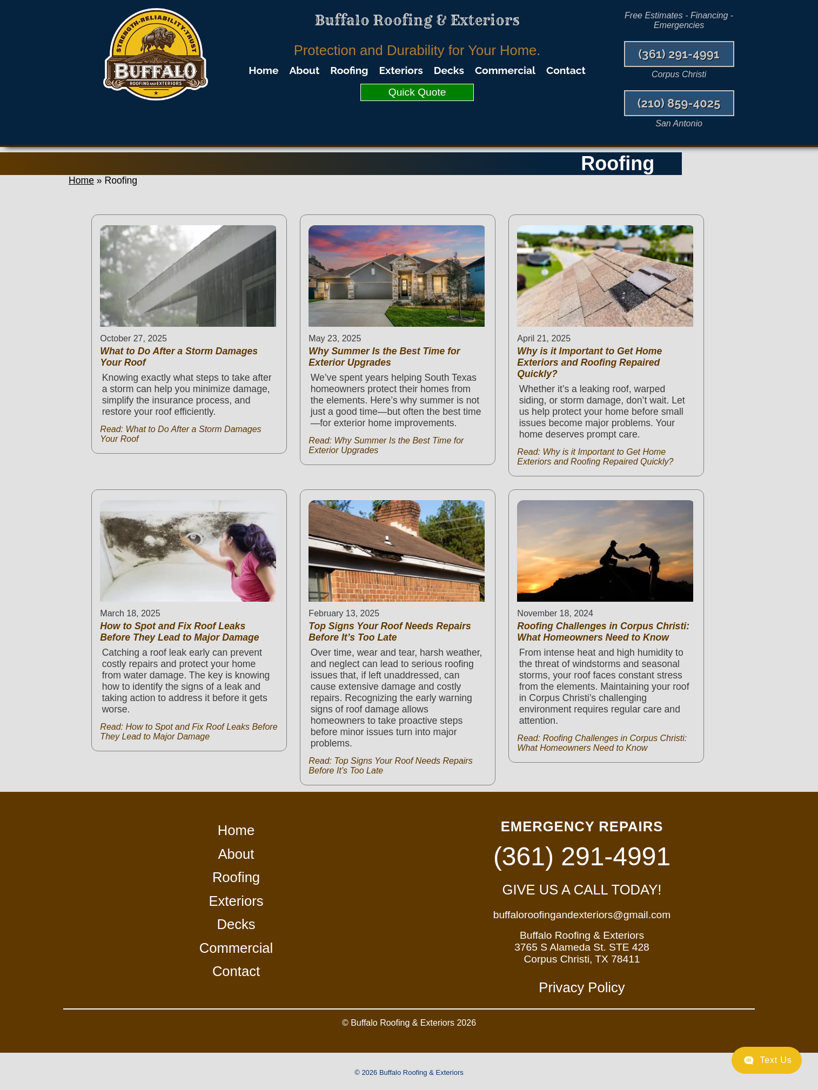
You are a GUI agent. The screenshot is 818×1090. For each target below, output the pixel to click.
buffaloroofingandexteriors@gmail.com (582, 914)
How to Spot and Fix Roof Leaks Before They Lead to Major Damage (179, 632)
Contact (566, 70)
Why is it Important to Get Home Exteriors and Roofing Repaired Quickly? (589, 362)
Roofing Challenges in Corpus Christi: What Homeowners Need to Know (603, 632)
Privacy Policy (582, 987)
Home (263, 70)
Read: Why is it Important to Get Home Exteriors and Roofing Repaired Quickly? (595, 456)
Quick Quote (417, 92)
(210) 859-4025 (679, 103)
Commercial (505, 70)
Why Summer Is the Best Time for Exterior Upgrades (384, 357)
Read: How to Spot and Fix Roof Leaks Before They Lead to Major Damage (188, 731)
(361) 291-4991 (679, 54)
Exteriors (401, 70)
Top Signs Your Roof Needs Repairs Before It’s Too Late (390, 632)
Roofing (349, 70)
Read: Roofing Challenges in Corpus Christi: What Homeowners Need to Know (602, 743)
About (304, 70)
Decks (449, 70)
